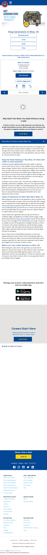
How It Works (27, 485)
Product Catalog (8, 493)
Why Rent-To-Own (8, 522)
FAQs (25, 488)
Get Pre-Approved (23, 81)
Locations (14, 463)
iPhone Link (23, 299)
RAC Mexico (27, 525)
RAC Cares (6, 506)
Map (17, 86)
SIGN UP (24, 457)
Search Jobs (23, 339)
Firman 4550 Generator (23, 219)
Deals (25, 499)
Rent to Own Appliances (10, 480)
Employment (7, 501)
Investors (6, 504)
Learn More (23, 134)
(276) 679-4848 (24, 68)
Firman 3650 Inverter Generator (11, 205)
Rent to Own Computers (10, 483)
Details (24, 86)
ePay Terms (33, 540)
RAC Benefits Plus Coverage (31, 528)
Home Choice (27, 522)
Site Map (6, 530)
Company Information (9, 499)
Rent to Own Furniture (9, 477)
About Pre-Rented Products (11, 488)
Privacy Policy (13, 540)
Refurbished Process (9, 490)
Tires (23, 48)
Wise (26, 463)
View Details (23, 75)
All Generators (23, 35)
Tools (24, 40)
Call (30, 86)
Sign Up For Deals (28, 501)
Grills (23, 44)
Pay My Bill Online (8, 533)
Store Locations (8, 509)
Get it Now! (26, 520)
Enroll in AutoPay (28, 480)
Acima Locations (8, 511)
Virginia (21, 463)
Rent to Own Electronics (10, 485)
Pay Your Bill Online (29, 477)
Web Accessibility (24, 540)
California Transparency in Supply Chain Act (23, 543)
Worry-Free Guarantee (9, 520)
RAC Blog (6, 514)
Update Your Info (28, 483)
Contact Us (6, 525)
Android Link (23, 292)
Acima (25, 530)
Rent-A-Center (23, 62)
